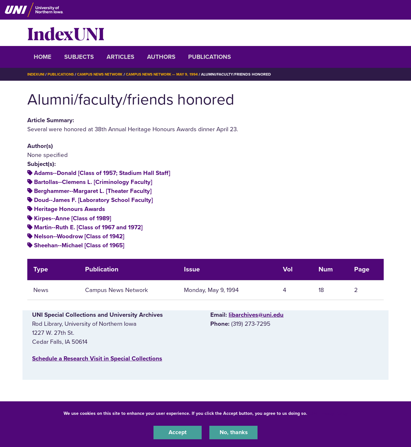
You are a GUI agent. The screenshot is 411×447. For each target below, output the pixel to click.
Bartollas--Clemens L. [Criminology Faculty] (93, 182)
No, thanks (233, 432)
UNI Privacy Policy (329, 412)
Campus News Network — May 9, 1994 (167, 74)
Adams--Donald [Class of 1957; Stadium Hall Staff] (102, 173)
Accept (177, 432)
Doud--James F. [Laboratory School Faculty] (93, 200)
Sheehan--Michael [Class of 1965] (79, 245)
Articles (120, 56)
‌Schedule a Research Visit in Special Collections (97, 358)
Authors (161, 56)
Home (42, 56)
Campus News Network (103, 74)
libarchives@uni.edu (256, 314)
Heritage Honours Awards (69, 209)
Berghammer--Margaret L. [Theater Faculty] (93, 191)
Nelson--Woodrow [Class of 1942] (79, 236)
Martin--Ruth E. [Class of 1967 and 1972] (88, 227)
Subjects (79, 56)
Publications (209, 56)
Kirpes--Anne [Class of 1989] (72, 218)
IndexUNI (65, 32)
